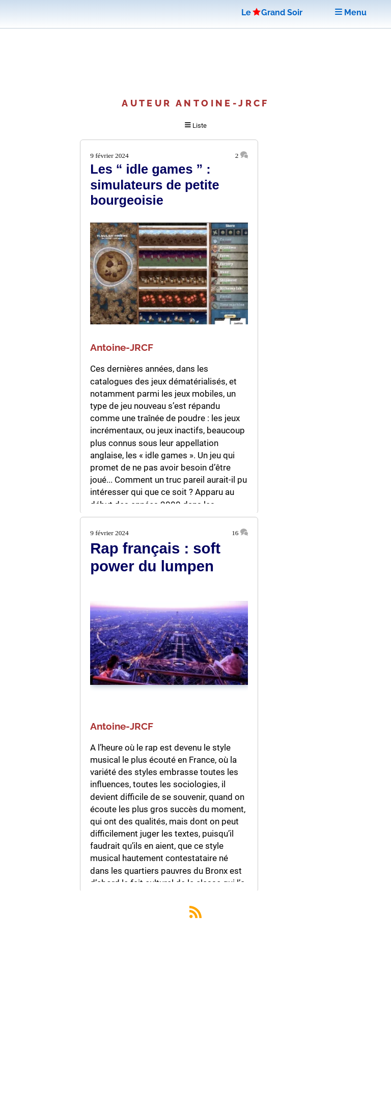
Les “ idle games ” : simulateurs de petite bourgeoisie (154, 184)
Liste (196, 125)
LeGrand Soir (271, 12)
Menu (351, 12)
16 (240, 533)
